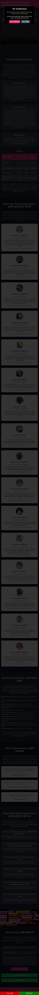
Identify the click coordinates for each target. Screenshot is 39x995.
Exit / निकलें (25, 22)
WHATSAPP (29, 993)
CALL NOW (10, 993)
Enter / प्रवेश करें (14, 22)
